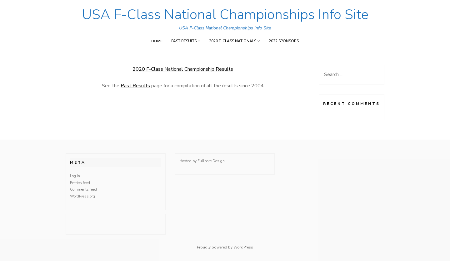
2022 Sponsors (284, 41)
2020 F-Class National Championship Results (182, 69)
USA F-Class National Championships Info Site (225, 14)
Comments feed (83, 189)
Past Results (184, 41)
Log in (75, 175)
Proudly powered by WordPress (225, 247)
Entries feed (80, 182)
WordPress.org (82, 196)
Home (156, 41)
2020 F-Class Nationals (232, 41)
